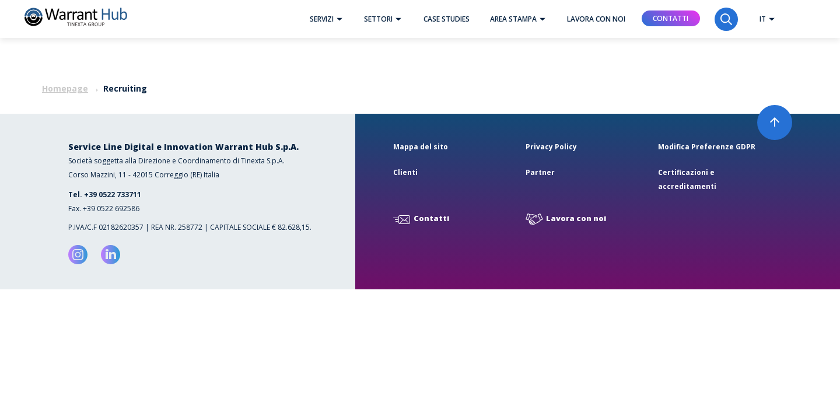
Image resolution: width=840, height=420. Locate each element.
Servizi (329, 19)
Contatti (670, 18)
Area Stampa (520, 19)
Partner (540, 172)
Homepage (65, 88)
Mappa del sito (420, 147)
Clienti (405, 172)
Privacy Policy (551, 147)
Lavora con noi (596, 19)
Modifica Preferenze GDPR (706, 147)
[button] (339, 19)
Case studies (447, 19)
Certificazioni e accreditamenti (687, 179)
